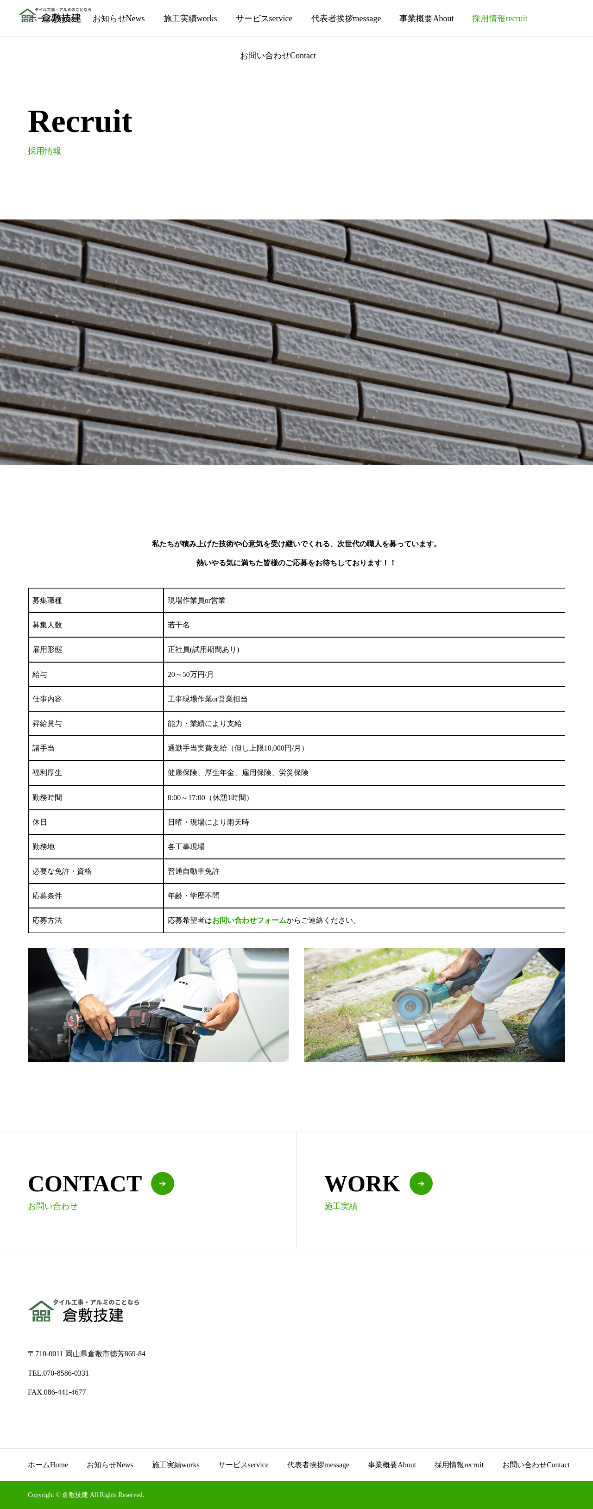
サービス (264, 18)
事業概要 (426, 18)
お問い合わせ (278, 55)
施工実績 (190, 18)
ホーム (48, 1465)
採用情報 (499, 18)
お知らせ (119, 18)
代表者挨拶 (346, 18)
